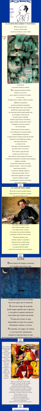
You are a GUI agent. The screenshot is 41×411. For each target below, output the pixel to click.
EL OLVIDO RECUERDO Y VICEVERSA (20, 24)
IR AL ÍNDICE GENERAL (20, 409)
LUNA (20, 258)
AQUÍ (8, 337)
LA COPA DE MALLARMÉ (20, 188)
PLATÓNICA (20, 343)
